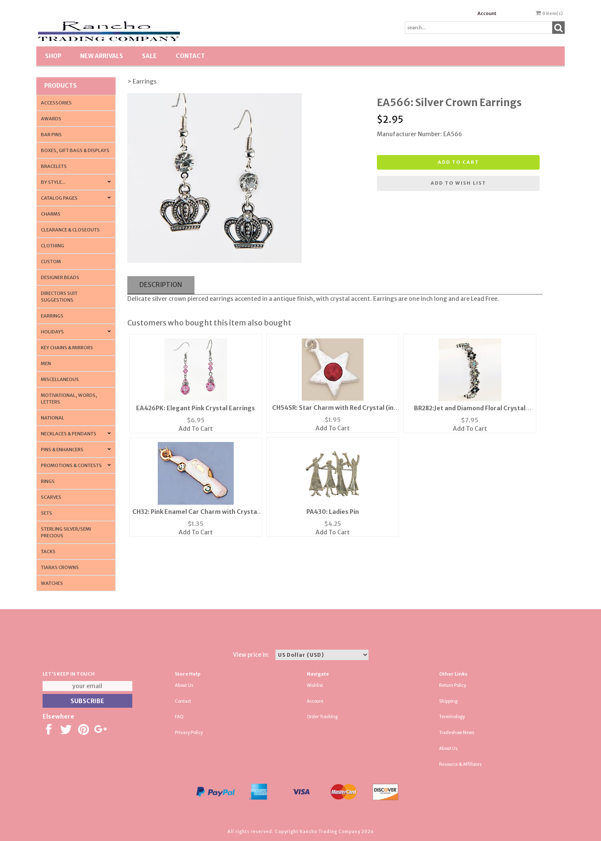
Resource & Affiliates (460, 764)
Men (46, 363)
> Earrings (142, 81)
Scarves (51, 497)
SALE (149, 56)
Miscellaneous (60, 379)
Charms (51, 214)
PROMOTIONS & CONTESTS (71, 465)
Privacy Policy (189, 732)
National (52, 418)
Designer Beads (60, 277)
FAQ (179, 716)
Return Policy (452, 685)
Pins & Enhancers (62, 449)
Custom (51, 261)
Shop (53, 56)
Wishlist (315, 685)
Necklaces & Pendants (68, 434)
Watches (52, 583)
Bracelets (54, 166)
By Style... (53, 182)
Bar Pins (51, 134)
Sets (46, 513)
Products (60, 85)
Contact (190, 56)
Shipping (448, 701)
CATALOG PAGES (59, 198)
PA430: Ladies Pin (332, 512)
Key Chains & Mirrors (67, 348)
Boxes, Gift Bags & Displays (75, 150)
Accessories (56, 103)
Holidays (52, 332)
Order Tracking (322, 716)
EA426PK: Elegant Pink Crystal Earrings (195, 408)
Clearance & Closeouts (70, 230)
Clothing (52, 246)
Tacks (48, 551)
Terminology (452, 716)
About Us (184, 685)
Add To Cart (196, 428)
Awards (51, 119)
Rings (48, 481)
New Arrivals (101, 56)
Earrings (52, 316)
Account (486, 13)
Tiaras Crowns (60, 567)
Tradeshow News (456, 732)
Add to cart (458, 162)
